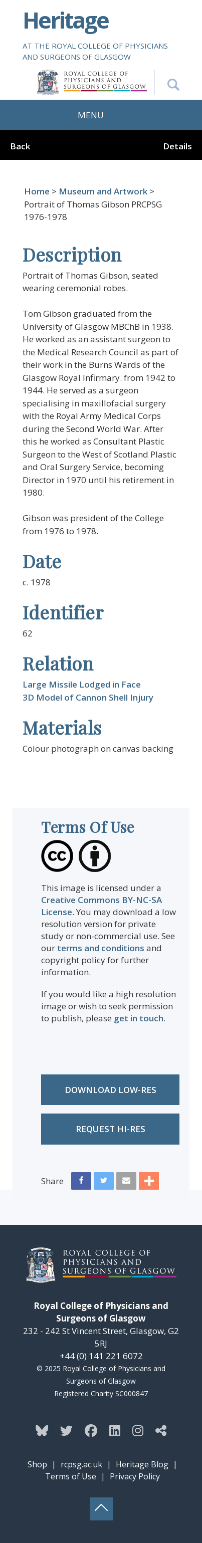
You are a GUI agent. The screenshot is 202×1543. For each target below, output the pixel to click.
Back (20, 146)
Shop (37, 1464)
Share (52, 1181)
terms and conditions (100, 948)
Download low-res (110, 1089)
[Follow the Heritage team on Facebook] (91, 1430)
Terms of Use (70, 1476)
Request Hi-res (110, 1129)
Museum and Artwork (103, 191)
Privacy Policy (135, 1476)
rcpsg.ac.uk (81, 1464)
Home (37, 191)
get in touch (138, 1018)
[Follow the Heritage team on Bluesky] (42, 1430)
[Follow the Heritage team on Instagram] (137, 1430)
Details (177, 146)
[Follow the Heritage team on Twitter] (66, 1430)
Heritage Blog (142, 1464)
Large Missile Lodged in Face (82, 684)
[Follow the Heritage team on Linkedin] (114, 1430)
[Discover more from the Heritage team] (160, 1430)
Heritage (65, 20)
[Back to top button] (101, 1508)
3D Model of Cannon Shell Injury (88, 697)
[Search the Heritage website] (166, 82)
